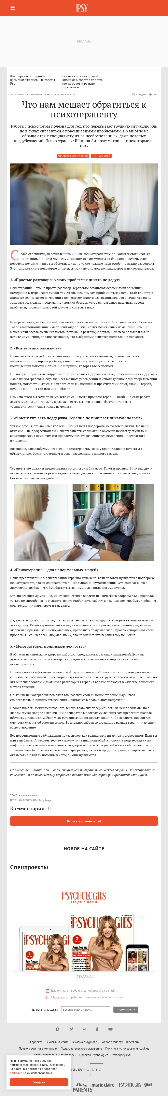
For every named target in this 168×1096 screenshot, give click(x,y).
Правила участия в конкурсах (38, 1048)
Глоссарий (132, 1042)
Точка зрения (17, 94)
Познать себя (101, 156)
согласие (62, 990)
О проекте (35, 1042)
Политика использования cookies (127, 1048)
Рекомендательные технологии (55, 1055)
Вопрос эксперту (111, 1042)
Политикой (60, 997)
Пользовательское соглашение (81, 1048)
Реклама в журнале (84, 1042)
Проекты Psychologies (93, 1055)
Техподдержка (120, 1055)
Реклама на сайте (57, 1042)
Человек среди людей (73, 156)
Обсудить (138, 94)
